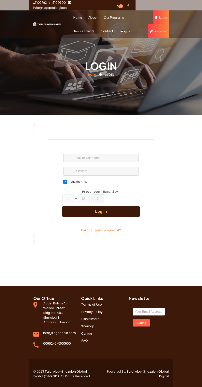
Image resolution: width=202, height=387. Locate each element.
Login (161, 17)
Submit (141, 321)
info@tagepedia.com (59, 331)
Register (158, 31)
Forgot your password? (101, 230)
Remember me (75, 181)
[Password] (100, 170)
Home (92, 74)
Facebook (128, 5)
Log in (101, 210)
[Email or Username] (100, 157)
